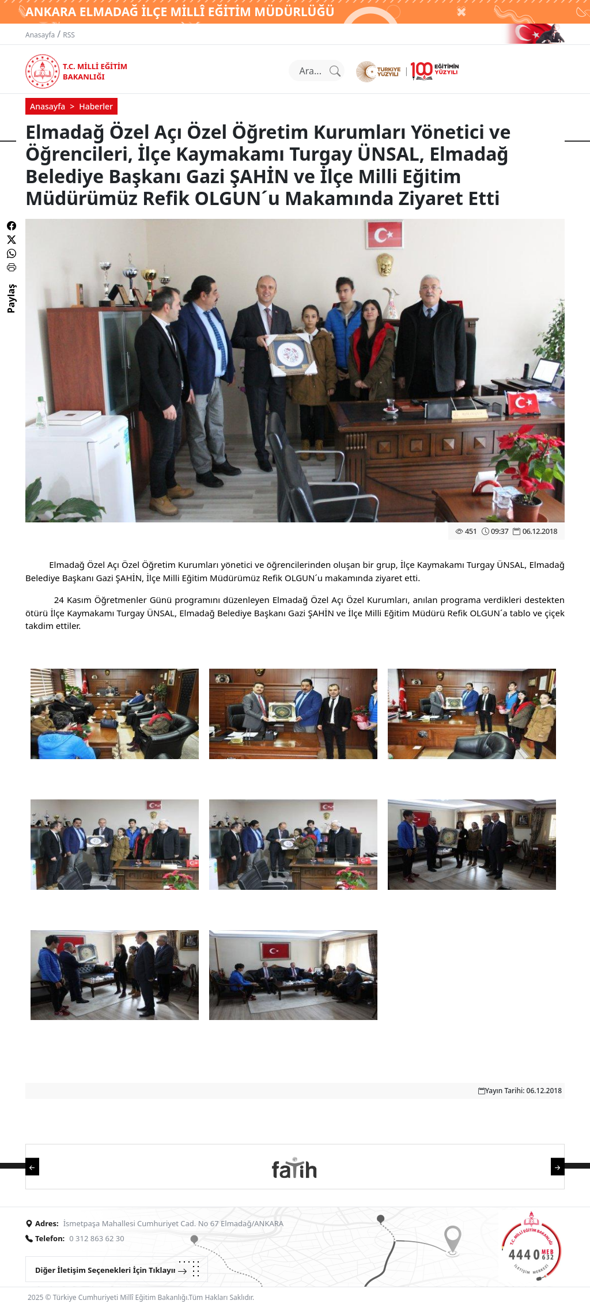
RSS (69, 35)
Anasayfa (40, 35)
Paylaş (11, 308)
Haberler (96, 106)
